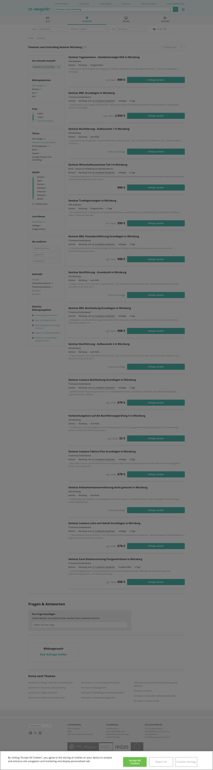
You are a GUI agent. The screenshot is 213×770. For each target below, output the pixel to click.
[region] (106, 760)
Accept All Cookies (135, 762)
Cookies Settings (186, 761)
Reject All (161, 761)
